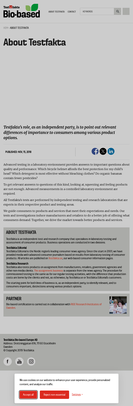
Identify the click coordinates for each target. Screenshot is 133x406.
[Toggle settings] (77, 394)
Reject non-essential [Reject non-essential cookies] (54, 394)
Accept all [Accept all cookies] (28, 394)
